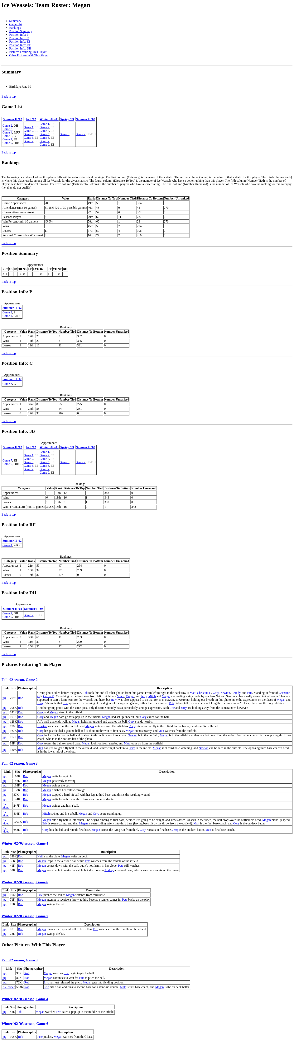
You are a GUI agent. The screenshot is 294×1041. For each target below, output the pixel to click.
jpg (4, 698)
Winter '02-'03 (49, 119)
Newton (225, 692)
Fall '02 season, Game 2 (20, 680)
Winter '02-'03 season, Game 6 (25, 882)
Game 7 (7, 139)
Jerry (144, 696)
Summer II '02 (12, 119)
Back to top (9, 96)
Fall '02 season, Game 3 (20, 763)
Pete (87, 861)
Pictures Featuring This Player (27, 52)
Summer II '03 (85, 119)
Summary (15, 20)
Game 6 (7, 136)
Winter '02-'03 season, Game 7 (25, 916)
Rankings (15, 27)
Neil (40, 856)
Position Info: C (19, 38)
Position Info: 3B (19, 41)
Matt (192, 692)
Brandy (236, 692)
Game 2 (7, 125)
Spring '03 (67, 119)
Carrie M (48, 696)
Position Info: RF (20, 45)
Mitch (120, 696)
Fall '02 (31, 119)
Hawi (114, 699)
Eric (249, 692)
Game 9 (7, 142)
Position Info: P (18, 34)
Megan (130, 696)
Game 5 (44, 134)
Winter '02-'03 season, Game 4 (25, 843)
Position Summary (20, 31)
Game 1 (28, 127)
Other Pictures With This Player (28, 55)
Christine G (204, 692)
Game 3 (7, 129)
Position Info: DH (20, 48)
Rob (20, 698)
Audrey (109, 870)
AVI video (5, 805)
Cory (216, 692)
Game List (15, 24)
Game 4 (7, 132)
